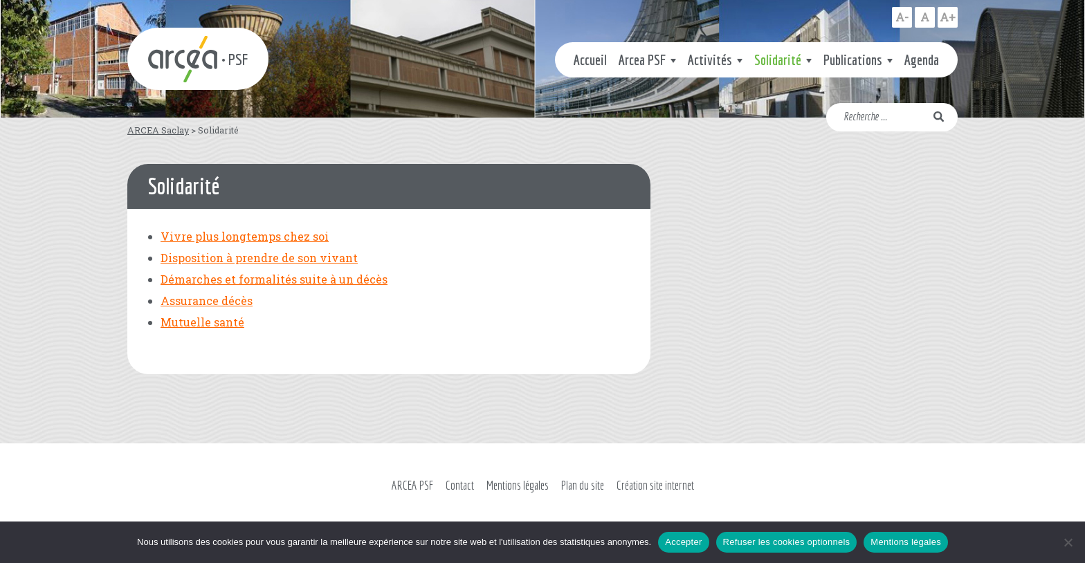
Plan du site (582, 485)
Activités (710, 59)
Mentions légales (517, 485)
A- (902, 17)
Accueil (590, 59)
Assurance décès (207, 300)
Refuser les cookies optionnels (786, 542)
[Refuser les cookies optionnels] (1068, 542)
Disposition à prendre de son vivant (259, 257)
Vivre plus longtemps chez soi (245, 236)
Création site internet (655, 485)
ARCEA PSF (412, 485)
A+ (948, 17)
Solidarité (777, 59)
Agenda (921, 59)
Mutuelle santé (202, 322)
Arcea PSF (642, 59)
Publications (852, 59)
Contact (460, 485)
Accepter (683, 542)
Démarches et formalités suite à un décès (274, 279)
